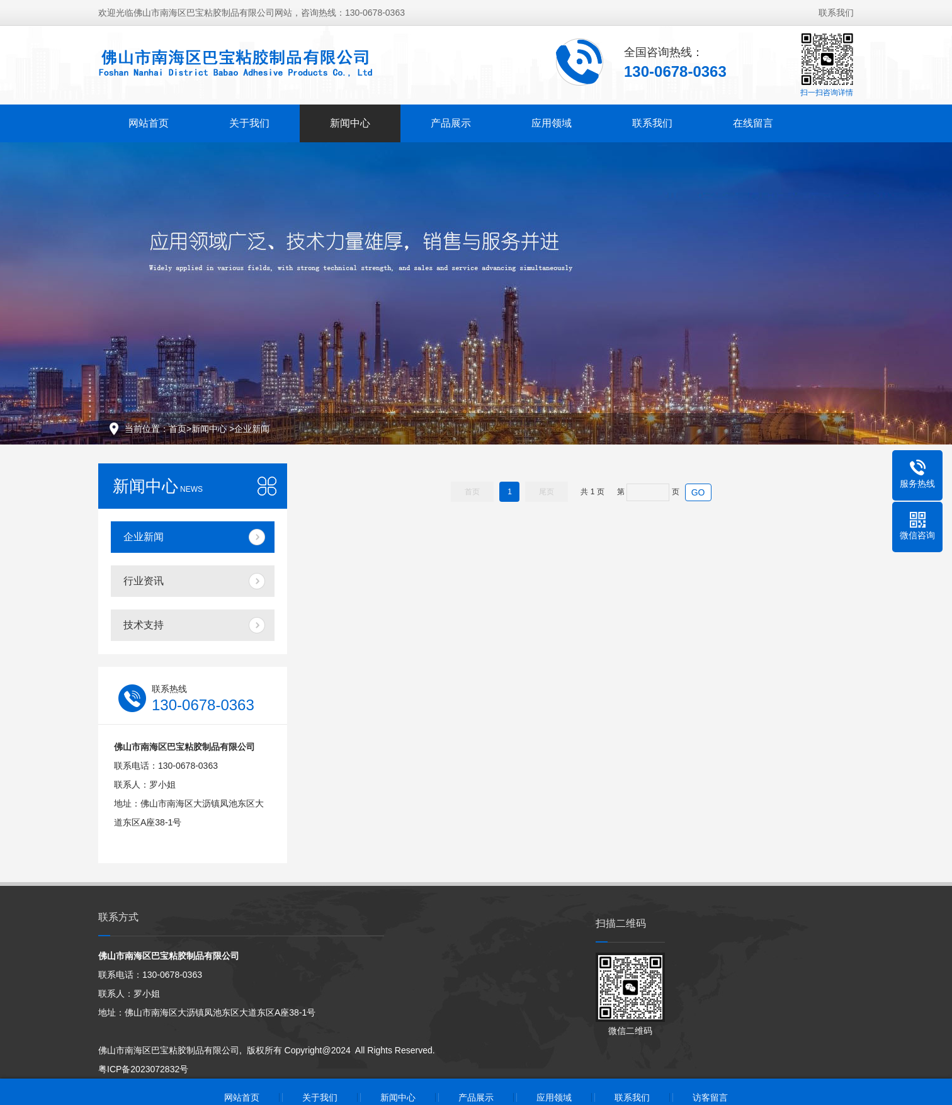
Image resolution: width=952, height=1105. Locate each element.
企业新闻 (251, 429)
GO (698, 492)
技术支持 (143, 625)
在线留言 (753, 123)
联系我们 (836, 13)
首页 (177, 429)
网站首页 (148, 123)
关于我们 (249, 123)
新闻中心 (350, 123)
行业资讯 (143, 580)
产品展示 (451, 123)
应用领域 (551, 123)
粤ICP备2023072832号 (143, 1069)
